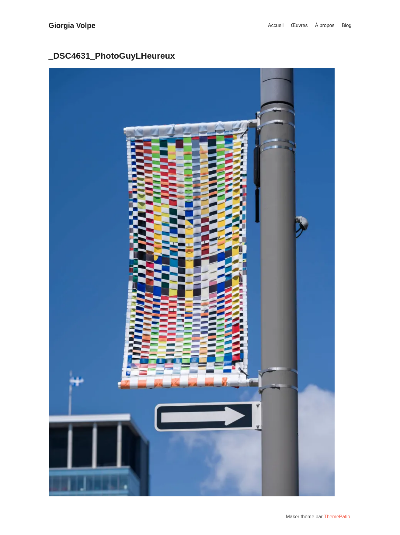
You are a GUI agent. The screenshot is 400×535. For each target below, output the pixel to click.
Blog (346, 25)
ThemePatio (337, 516)
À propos (324, 25)
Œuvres (299, 25)
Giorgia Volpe (72, 25)
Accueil (276, 25)
